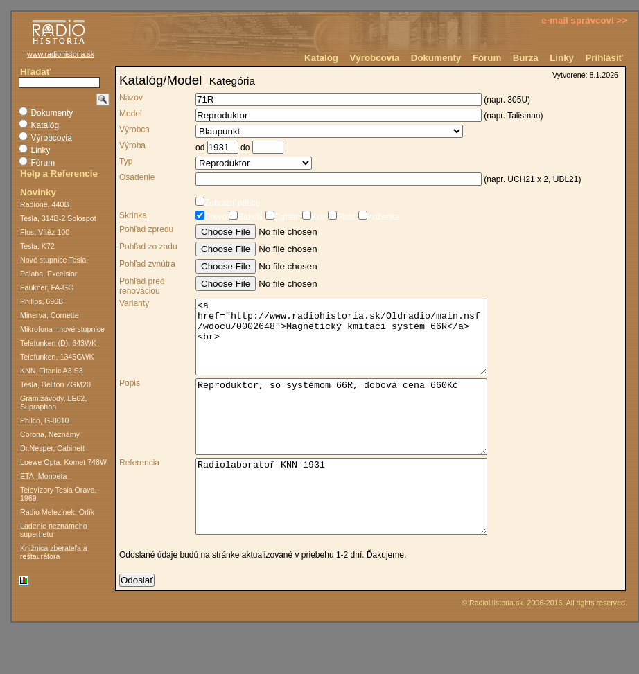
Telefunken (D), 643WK (58, 343)
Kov (313, 217)
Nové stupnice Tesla (53, 260)
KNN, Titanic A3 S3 (51, 370)
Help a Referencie (59, 173)
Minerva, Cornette (49, 315)
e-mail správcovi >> (584, 20)
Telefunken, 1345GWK (57, 357)
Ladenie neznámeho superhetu (53, 530)
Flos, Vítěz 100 (44, 232)
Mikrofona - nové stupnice (62, 329)
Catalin (281, 217)
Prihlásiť (604, 58)
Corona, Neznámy (50, 434)
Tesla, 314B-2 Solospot (58, 218)
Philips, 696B (41, 301)
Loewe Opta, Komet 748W (63, 462)
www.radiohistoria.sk (60, 54)
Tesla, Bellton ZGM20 (55, 384)
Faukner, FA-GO (47, 287)
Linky (562, 58)
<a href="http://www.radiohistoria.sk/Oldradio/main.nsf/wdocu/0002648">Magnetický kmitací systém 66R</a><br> (358, 344)
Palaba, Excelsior (48, 273)
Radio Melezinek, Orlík (57, 512)
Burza (526, 58)
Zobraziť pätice (227, 203)
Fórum (487, 58)
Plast (341, 217)
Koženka (377, 217)
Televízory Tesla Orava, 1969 (58, 494)
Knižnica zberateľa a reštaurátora (53, 552)
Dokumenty (436, 58)
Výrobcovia (374, 58)
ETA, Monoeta (43, 476)
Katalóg (321, 58)
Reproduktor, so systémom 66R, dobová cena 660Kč (358, 438)
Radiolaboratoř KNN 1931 (358, 532)
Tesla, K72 (37, 246)
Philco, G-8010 (44, 420)
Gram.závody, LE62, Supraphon (53, 402)
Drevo (211, 217)
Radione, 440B (44, 204)
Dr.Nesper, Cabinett (52, 448)
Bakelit (245, 217)
